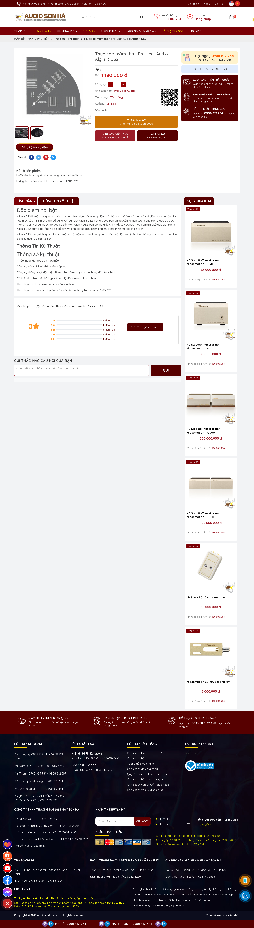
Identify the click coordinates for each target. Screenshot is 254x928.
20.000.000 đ (211, 354)
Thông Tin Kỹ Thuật (58, 201)
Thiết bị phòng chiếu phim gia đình (153, 900)
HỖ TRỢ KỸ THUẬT (83, 744)
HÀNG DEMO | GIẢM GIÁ (140, 31)
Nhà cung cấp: (103, 90)
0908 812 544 (54, 788)
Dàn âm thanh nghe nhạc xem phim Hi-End (158, 894)
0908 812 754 (171, 19)
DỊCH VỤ (88, 31)
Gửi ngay (142, 821)
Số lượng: (100, 84)
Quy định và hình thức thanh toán (147, 774)
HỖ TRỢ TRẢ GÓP (172, 31)
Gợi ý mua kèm (199, 201)
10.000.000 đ (211, 607)
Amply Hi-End (212, 889)
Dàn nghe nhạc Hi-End (146, 889)
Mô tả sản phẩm (28, 171)
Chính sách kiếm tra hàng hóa (145, 753)
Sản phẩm (43, 31)
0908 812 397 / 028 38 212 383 (92, 770)
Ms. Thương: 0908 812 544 (65, 3)
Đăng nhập (203, 19)
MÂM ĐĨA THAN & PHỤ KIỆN (32, 38)
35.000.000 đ (211, 269)
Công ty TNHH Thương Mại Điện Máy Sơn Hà (46, 809)
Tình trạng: (101, 97)
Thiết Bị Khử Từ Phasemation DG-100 (210, 597)
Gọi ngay (214, 56)
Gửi (166, 370)
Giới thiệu (193, 3)
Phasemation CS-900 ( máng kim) (208, 681)
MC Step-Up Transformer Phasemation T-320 (203, 346)
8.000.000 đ (211, 691)
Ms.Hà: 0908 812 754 (35, 3)
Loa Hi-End (228, 889)
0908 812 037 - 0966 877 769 (45, 766)
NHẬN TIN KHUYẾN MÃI (110, 809)
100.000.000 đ (211, 522)
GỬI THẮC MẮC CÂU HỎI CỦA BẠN (43, 360)
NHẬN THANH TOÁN (108, 832)
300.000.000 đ (211, 438)
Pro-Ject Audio (124, 91)
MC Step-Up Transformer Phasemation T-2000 (203, 430)
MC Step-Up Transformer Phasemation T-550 (203, 262)
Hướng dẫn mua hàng (140, 763)
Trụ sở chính (24, 860)
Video (206, 3)
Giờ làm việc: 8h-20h (95, 3)
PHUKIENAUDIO (66, 31)
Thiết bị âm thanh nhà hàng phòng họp (209, 894)
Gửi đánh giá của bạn (145, 327)
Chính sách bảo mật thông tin (145, 779)
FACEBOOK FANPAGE (199, 744)
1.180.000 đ (114, 75)
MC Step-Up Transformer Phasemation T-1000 (203, 515)
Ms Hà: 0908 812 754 (70, 924)
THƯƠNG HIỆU (109, 31)
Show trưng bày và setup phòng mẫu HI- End (124, 860)
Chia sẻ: (22, 157)
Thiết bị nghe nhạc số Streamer (194, 900)
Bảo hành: (101, 110)
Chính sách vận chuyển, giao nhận (148, 784)
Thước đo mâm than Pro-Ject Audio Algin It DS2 (115, 38)
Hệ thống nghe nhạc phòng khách (181, 889)
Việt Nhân (234, 915)
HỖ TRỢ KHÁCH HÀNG (142, 744)
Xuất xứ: (100, 103)
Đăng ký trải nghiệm (34, 147)
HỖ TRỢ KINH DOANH (28, 744)
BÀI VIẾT (196, 31)
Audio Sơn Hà (194, 753)
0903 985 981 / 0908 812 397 (47, 773)
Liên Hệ (219, 3)
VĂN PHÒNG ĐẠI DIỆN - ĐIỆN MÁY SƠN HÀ (193, 860)
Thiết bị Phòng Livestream (148, 905)
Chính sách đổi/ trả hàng (142, 769)
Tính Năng (26, 201)
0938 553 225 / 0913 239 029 (38, 800)
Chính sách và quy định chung (145, 790)
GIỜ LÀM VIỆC (23, 889)
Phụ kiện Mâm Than (66, 38)
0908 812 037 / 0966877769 (101, 758)
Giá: (97, 75)
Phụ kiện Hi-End (175, 905)
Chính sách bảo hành (140, 758)
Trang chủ (21, 31)
